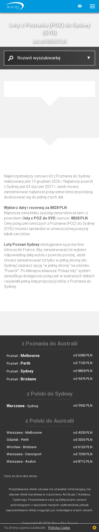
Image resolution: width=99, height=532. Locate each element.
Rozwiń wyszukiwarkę (36, 57)
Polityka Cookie (59, 528)
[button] (90, 6)
